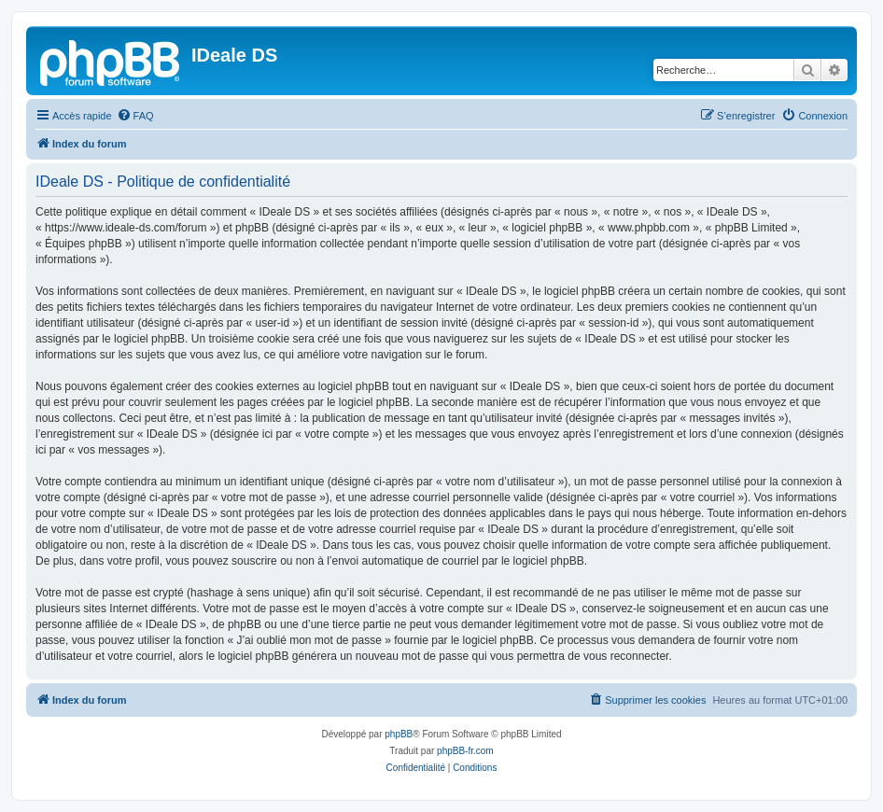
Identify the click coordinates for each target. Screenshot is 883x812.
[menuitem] (135, 116)
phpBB (399, 734)
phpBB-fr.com (465, 751)
